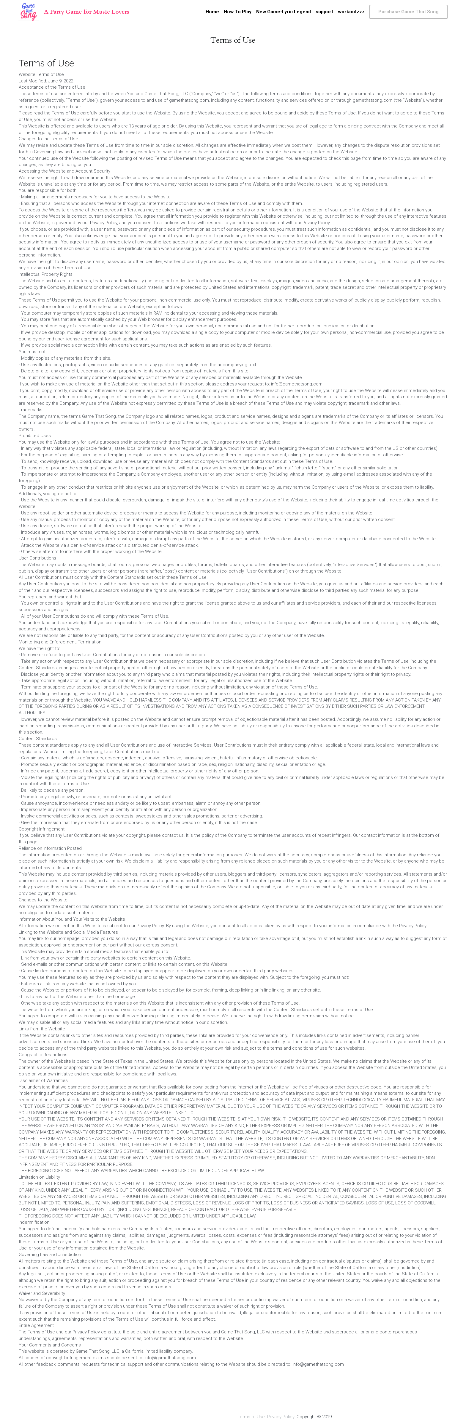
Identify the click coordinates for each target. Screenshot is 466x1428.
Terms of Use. (251, 1413)
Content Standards (252, 464)
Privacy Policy (280, 1413)
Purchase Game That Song (408, 12)
